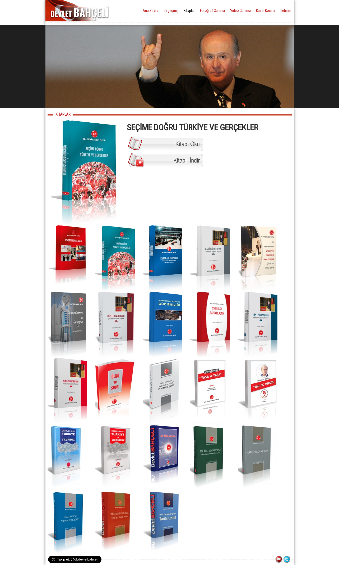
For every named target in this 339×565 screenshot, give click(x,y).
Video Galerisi (240, 10)
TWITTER (287, 560)
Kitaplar (189, 10)
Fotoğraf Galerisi (212, 10)
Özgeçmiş (171, 10)
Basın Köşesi (265, 10)
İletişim (285, 10)
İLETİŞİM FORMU (279, 560)
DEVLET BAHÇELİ (79, 10)
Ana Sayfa (150, 10)
